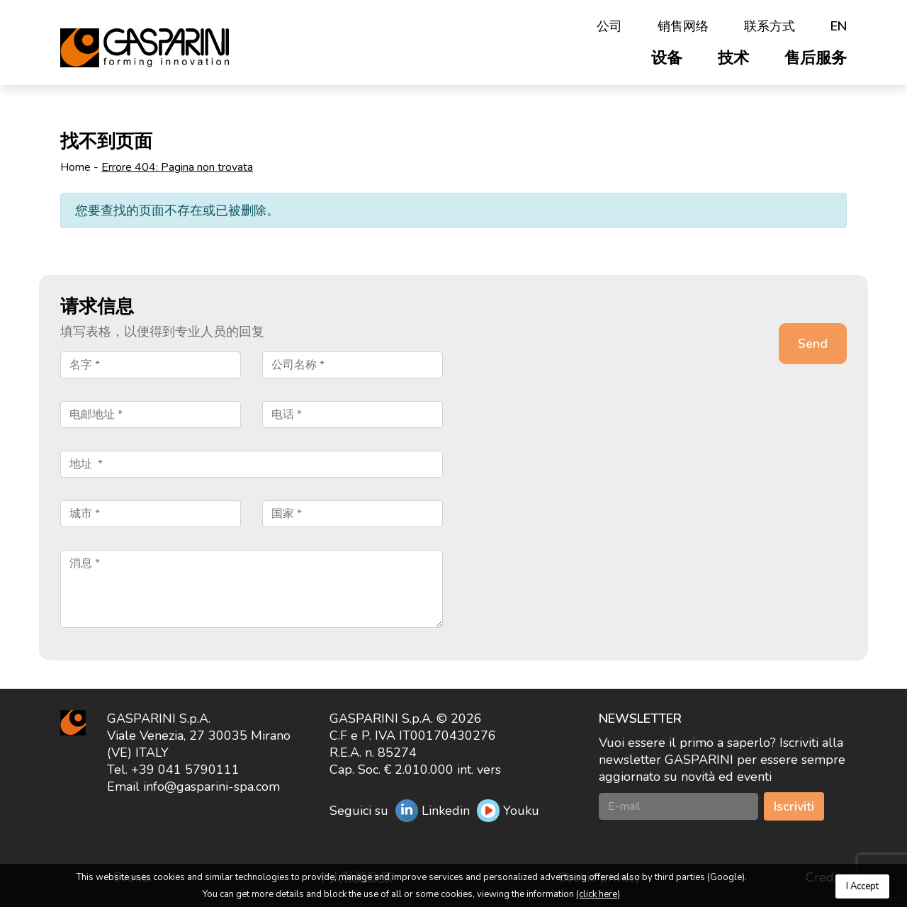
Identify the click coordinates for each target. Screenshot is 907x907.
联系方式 (769, 26)
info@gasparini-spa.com (211, 786)
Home (75, 167)
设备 (666, 58)
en (838, 26)
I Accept (862, 886)
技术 (733, 58)
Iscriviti (794, 806)
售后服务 (815, 58)
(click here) (598, 894)
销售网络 (683, 26)
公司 (609, 26)
